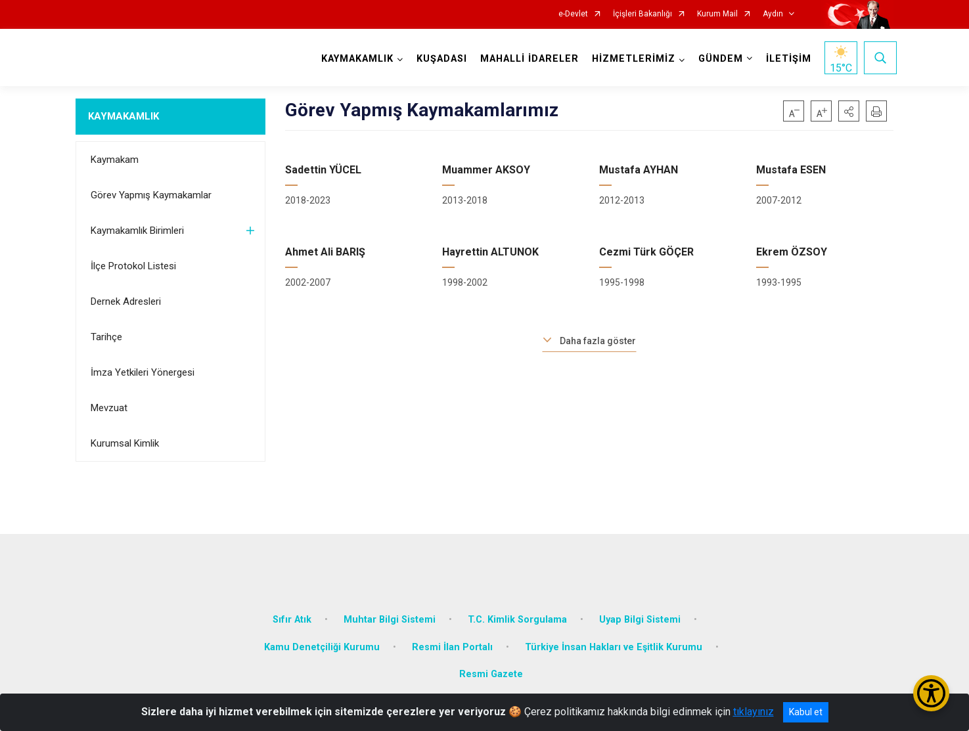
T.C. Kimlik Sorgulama (517, 607)
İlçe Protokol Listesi (133, 266)
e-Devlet (573, 14)
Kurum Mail (717, 14)
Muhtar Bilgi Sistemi (390, 607)
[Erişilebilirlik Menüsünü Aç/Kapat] (931, 693)
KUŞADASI (438, 58)
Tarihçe (106, 337)
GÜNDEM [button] (717, 58)
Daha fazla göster (598, 341)
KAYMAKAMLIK (123, 116)
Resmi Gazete (491, 662)
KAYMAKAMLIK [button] (354, 58)
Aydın (773, 14)
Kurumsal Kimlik (125, 443)
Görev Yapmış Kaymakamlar (151, 195)
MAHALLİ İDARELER (526, 58)
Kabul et (806, 712)
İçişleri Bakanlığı (642, 14)
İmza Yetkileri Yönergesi (142, 372)
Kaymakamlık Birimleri (137, 230)
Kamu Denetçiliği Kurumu (322, 635)
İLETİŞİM (785, 58)
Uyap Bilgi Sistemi (640, 607)
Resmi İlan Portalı (452, 635)
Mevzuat (109, 408)
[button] (848, 111)
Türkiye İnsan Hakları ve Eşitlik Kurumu (613, 635)
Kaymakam (115, 160)
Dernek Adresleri (126, 301)
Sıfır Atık (292, 607)
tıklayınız (753, 711)
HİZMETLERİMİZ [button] (630, 58)
